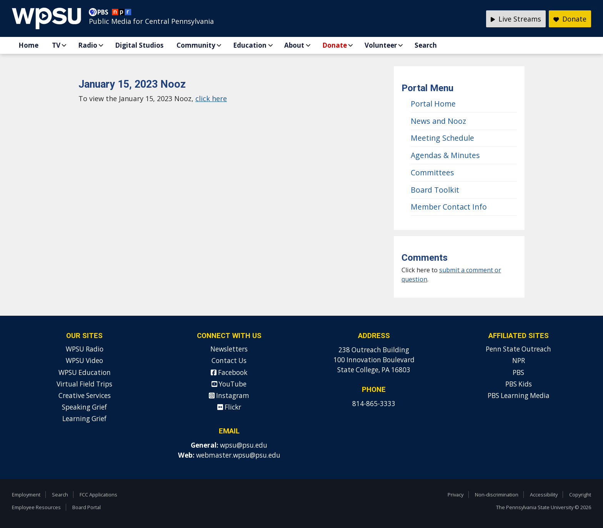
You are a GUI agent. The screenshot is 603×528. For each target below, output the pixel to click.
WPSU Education (84, 372)
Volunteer (381, 45)
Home (28, 45)
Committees (432, 172)
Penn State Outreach (518, 349)
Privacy (455, 494)
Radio (87, 45)
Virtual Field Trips (84, 384)
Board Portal (86, 507)
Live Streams (516, 18)
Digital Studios (139, 45)
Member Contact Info (449, 207)
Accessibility (544, 494)
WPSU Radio (84, 349)
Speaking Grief (84, 407)
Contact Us (229, 360)
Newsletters (229, 349)
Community (196, 45)
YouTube (229, 384)
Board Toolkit (435, 190)
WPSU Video (84, 360)
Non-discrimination (496, 494)
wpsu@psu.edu (243, 445)
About (294, 45)
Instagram (229, 395)
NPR (518, 360)
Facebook (229, 372)
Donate (334, 45)
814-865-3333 (373, 403)
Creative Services (84, 395)
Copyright (580, 494)
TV (56, 45)
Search (426, 45)
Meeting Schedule (442, 138)
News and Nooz (438, 121)
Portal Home (433, 103)
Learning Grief (84, 418)
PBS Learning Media (519, 395)
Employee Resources (36, 507)
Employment (26, 494)
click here (211, 98)
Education (250, 45)
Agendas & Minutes (445, 155)
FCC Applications (98, 494)
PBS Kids (518, 384)
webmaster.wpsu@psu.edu (238, 455)
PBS (518, 372)
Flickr (229, 407)
